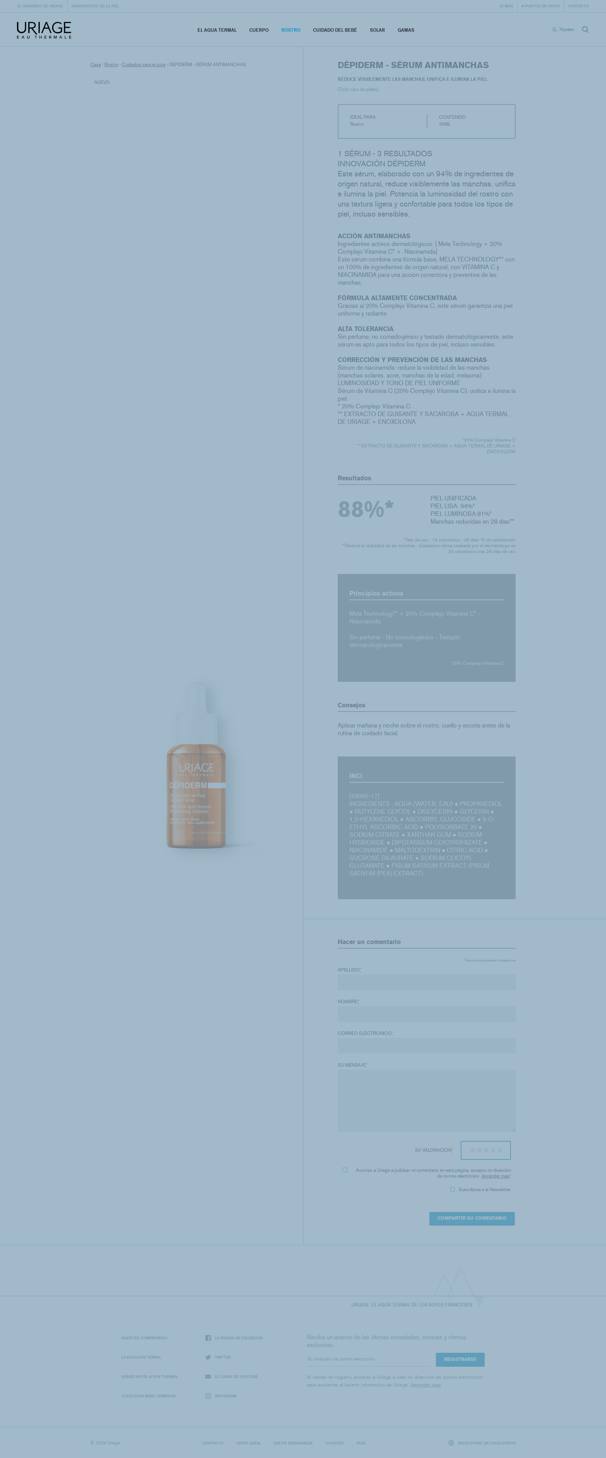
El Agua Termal (217, 30)
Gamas (406, 30)
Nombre (348, 1001)
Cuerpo (259, 30)
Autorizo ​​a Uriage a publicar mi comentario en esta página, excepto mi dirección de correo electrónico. (426, 1173)
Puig (361, 1443)
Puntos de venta (542, 5)
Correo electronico (365, 1033)
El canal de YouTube (231, 1376)
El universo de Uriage (40, 5)
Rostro (290, 30)
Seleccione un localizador (482, 1443)
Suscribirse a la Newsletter (480, 1189)
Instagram (221, 1395)
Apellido (349, 970)
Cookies (335, 1443)
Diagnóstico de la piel (95, 5)
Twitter (218, 1357)
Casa (95, 64)
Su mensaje (352, 1065)
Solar (377, 30)
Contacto (578, 5)
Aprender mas (495, 1176)
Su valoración (434, 1150)
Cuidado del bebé (335, 30)
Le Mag (506, 5)
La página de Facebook (234, 1337)
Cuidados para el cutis (144, 64)
